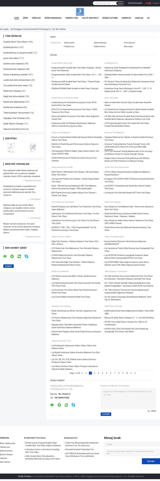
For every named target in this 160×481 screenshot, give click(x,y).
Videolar (36, 18)
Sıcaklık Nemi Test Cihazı (15, 42)
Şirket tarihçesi (100, 43)
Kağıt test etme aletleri (14, 96)
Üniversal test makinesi (14, 69)
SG (148, 18)
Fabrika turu (71, 18)
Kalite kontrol (99, 46)
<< (86, 373)
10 (127, 373)
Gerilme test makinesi (13, 63)
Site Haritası (5, 462)
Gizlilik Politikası (24, 476)
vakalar (139, 18)
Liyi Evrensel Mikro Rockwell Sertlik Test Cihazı (71, 297)
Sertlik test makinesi (13, 107)
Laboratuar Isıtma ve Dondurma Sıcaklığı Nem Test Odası (42, 450)
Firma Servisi (129, 43)
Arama (120, 3)
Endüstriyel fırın (10, 47)
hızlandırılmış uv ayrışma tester (18, 52)
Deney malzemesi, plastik (15, 74)
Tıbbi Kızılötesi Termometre (16, 113)
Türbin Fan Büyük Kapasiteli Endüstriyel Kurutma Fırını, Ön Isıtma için (81, 444)
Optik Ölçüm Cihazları (13, 123)
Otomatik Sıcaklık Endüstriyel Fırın (79, 449)
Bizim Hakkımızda (53, 18)
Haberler (126, 18)
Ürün (25, 18)
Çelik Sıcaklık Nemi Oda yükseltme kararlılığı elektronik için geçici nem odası (42, 457)
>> (131, 373)
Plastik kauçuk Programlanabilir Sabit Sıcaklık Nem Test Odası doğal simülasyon (43, 444)
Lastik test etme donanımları (16, 80)
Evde (16, 18)
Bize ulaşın (128, 46)
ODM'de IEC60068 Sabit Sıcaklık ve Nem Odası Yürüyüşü (75, 88)
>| (135, 373)
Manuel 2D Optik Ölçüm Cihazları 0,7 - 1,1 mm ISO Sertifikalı (129, 318)
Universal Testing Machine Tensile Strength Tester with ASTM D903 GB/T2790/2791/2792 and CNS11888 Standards (127, 147)
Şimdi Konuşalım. (135, 3)
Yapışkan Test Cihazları (14, 118)
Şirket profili (69, 43)
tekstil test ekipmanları (14, 102)
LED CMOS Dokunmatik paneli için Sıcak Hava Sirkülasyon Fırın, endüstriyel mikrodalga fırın (82, 455)
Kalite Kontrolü (90, 18)
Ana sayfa (4, 29)
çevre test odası (10, 58)
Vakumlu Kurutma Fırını (14, 129)
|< (82, 373)
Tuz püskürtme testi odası (15, 85)
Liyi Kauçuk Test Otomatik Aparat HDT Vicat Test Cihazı (127, 193)
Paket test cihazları (12, 91)
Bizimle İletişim (110, 18)
